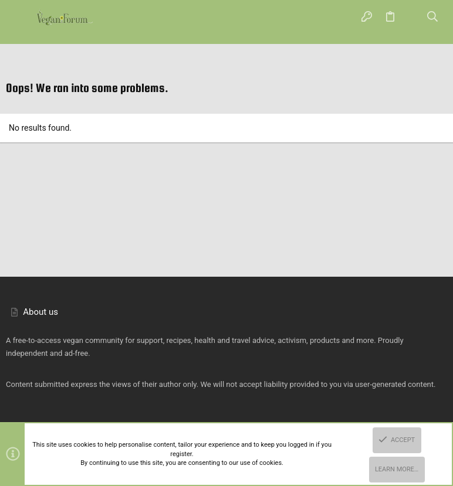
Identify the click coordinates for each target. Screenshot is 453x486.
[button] (20, 17)
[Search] (432, 17)
